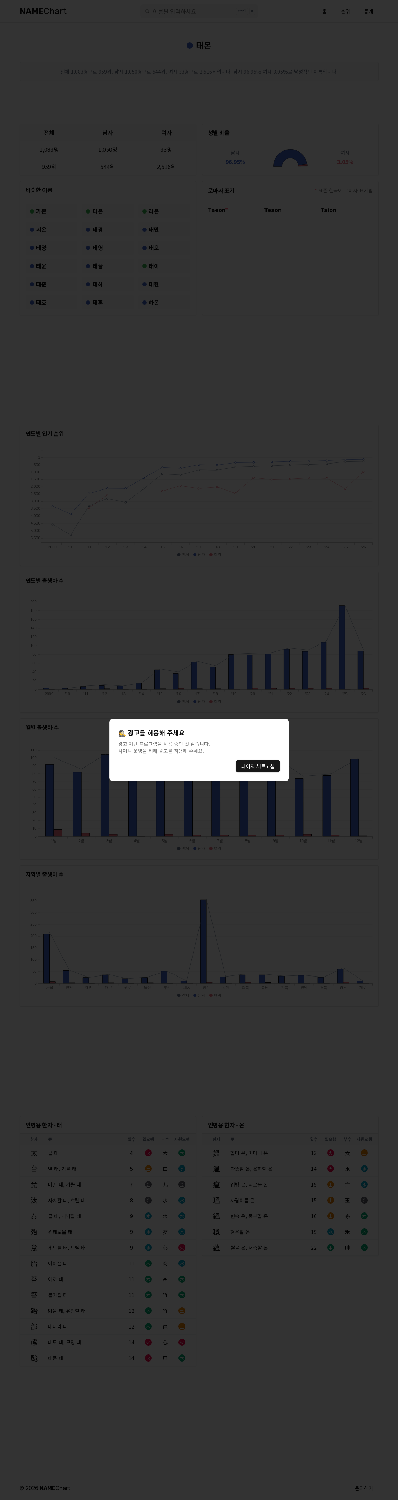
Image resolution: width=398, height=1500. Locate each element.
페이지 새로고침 (258, 766)
